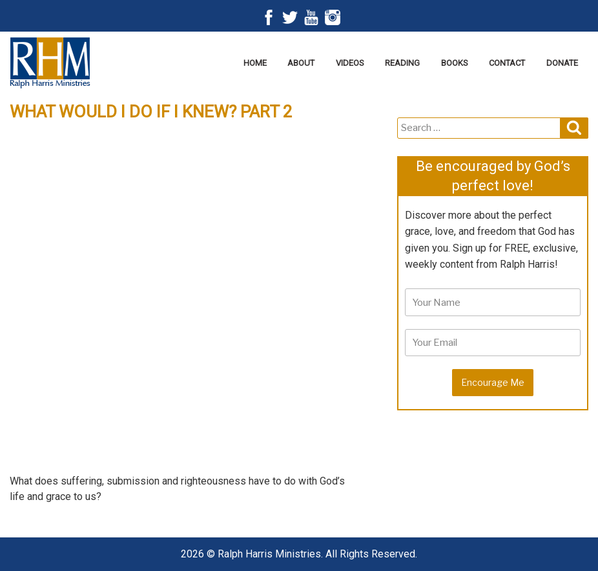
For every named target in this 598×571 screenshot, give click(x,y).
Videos (350, 63)
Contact (507, 63)
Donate (562, 63)
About (300, 63)
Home (255, 63)
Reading (402, 63)
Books (454, 63)
